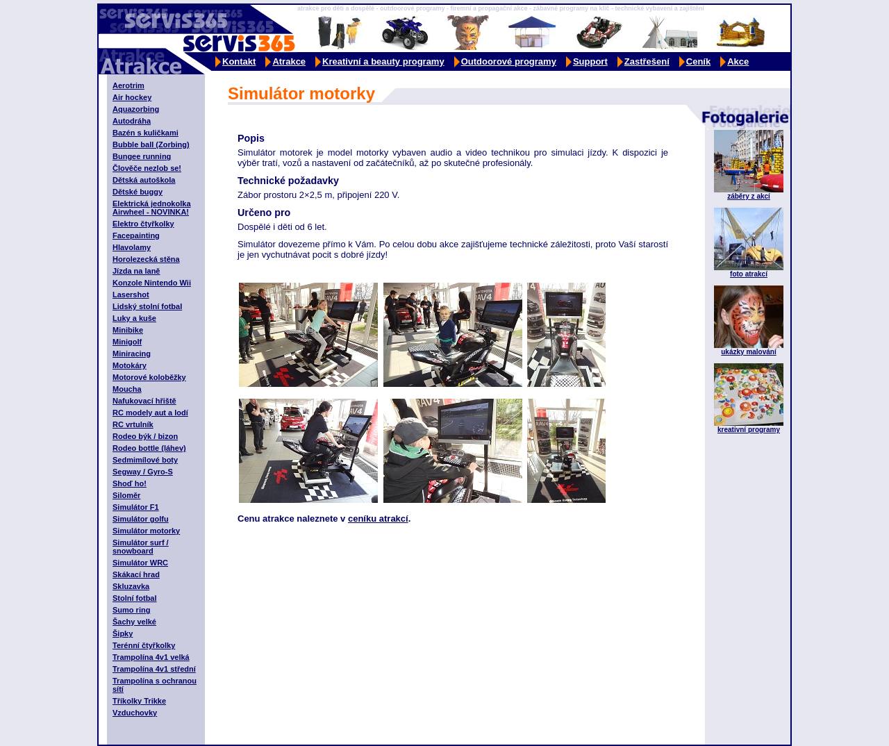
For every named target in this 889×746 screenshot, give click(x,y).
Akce (738, 61)
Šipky (123, 633)
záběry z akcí (748, 196)
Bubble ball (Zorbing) (151, 144)
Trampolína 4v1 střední (154, 669)
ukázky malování (748, 352)
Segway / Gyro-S (143, 471)
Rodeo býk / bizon (145, 436)
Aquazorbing (136, 109)
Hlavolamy (132, 247)
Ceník (698, 61)
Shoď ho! (130, 483)
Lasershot (131, 294)
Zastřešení (647, 61)
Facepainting (136, 235)
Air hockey (132, 97)
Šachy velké (134, 621)
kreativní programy (748, 429)
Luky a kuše (134, 318)
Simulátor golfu (141, 519)
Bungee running (142, 156)
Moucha (127, 389)
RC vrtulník (133, 424)
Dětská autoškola (144, 180)
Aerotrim (128, 85)
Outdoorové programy (508, 61)
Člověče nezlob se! (147, 168)
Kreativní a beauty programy (383, 61)
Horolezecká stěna (146, 259)
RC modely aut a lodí (150, 412)
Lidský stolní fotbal (147, 306)
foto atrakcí (748, 274)
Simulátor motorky (146, 531)
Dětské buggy (138, 192)
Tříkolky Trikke (139, 701)
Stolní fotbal (135, 598)
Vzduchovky (135, 712)
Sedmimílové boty (145, 460)
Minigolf (127, 342)
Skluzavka (131, 586)
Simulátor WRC (140, 562)
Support (590, 61)
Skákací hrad (136, 574)
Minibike (128, 330)
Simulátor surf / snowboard (141, 546)
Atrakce (289, 61)
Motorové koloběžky (149, 377)
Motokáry (130, 365)
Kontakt (239, 61)
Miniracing (132, 353)
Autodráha (132, 121)
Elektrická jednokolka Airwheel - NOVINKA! (152, 207)
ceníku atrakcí (378, 518)
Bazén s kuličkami (145, 133)
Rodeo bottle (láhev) (149, 448)
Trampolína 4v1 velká (151, 657)
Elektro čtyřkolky (143, 223)
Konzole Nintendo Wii (152, 283)
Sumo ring (131, 610)
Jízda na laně (136, 271)
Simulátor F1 (136, 507)
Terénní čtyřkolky (144, 645)
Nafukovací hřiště (144, 401)
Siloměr (126, 495)
